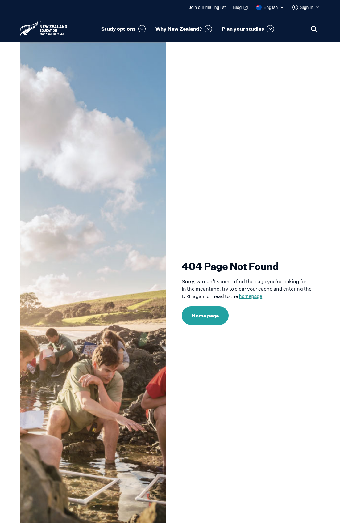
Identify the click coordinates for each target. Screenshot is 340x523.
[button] (123, 28)
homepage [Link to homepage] (251, 296)
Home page (205, 316)
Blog (237, 7)
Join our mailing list (207, 7)
